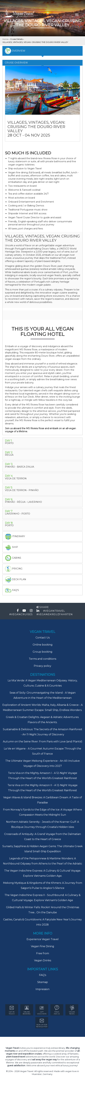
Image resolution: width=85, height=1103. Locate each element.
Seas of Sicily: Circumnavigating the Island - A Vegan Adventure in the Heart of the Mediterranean (43, 695)
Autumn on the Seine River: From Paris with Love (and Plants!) (42, 741)
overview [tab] (15, 51)
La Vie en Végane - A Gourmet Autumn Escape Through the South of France (42, 751)
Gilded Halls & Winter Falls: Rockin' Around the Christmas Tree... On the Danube (42, 910)
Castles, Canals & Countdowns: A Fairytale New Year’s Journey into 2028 (42, 922)
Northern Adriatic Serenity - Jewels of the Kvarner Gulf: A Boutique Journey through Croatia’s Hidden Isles (42, 824)
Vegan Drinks (42, 960)
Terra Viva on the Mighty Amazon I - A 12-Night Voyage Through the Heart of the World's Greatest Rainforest (42, 775)
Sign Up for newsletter (41, 1023)
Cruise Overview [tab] (16, 62)
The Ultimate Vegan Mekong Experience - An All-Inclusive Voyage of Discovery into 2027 (42, 763)
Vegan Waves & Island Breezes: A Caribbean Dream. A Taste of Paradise (42, 800)
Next (75, 94)
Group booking (42, 651)
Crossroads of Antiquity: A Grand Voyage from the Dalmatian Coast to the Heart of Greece (42, 837)
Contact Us (43, 637)
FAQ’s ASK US (57, 1010)
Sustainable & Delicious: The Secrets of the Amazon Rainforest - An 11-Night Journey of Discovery (42, 732)
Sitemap (42, 982)
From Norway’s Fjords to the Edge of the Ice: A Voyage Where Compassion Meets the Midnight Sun (42, 812)
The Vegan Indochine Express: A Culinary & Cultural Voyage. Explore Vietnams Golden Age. (42, 873)
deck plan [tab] (15, 579)
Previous (10, 94)
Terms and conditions (42, 658)
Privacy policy (42, 665)
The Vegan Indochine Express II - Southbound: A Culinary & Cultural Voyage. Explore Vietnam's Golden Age (42, 898)
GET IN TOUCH (12, 1010)
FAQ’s (42, 975)
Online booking (43, 644)
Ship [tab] (11, 547)
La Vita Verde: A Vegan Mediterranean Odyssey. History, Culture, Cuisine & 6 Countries (42, 683)
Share (42, 607)
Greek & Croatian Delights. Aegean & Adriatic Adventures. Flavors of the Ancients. (42, 720)
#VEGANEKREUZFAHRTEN (54, 614)
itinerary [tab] (15, 536)
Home (5, 39)
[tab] (42, 443)
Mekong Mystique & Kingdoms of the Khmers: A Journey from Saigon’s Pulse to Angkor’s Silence (42, 885)
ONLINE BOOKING (27, 1010)
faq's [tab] (12, 590)
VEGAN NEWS (72, 1010)
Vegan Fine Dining (42, 946)
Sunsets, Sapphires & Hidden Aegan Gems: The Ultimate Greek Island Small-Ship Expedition (42, 849)
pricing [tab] (13, 569)
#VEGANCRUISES (21, 614)
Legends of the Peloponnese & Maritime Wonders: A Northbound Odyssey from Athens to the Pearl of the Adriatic (42, 861)
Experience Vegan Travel (43, 939)
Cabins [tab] (13, 558)
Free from (42, 953)
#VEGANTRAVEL (54, 610)
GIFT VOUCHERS (41, 1010)
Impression (42, 989)
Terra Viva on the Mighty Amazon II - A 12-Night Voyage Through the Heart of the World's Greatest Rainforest (42, 788)
